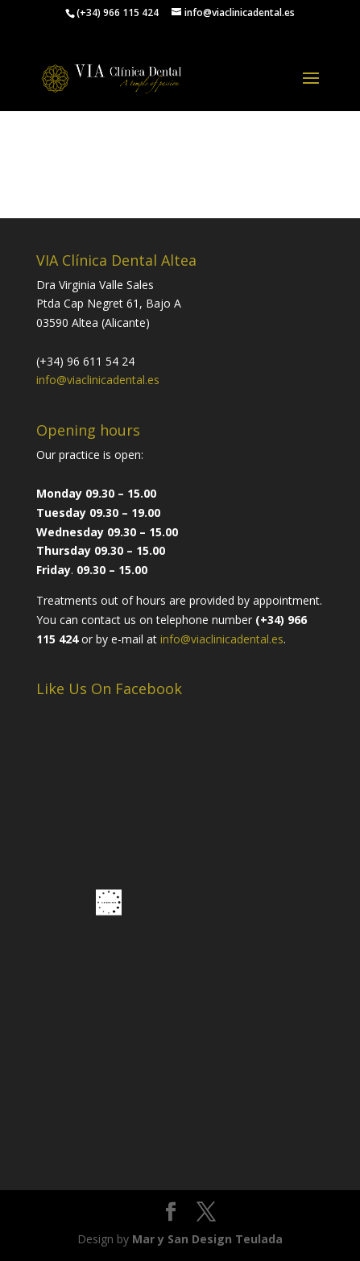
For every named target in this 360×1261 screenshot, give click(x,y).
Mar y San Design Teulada (207, 1239)
